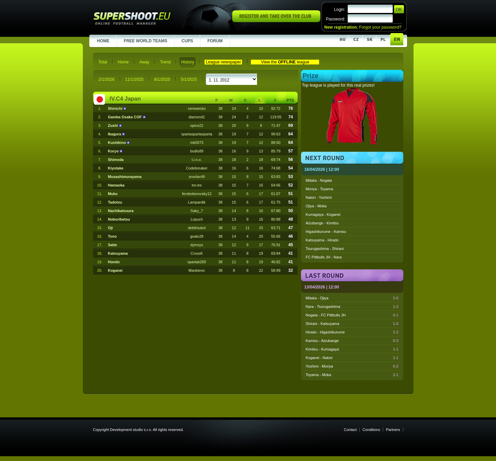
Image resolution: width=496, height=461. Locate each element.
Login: (339, 9)
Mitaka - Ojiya (352, 298)
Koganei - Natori (352, 358)
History (187, 62)
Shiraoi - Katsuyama (352, 324)
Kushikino (117, 142)
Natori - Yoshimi (319, 197)
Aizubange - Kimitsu (322, 223)
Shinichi (115, 108)
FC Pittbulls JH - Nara (324, 257)
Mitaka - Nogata (319, 180)
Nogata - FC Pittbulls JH (352, 315)
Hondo (114, 262)
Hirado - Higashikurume (352, 332)
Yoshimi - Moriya (352, 366)
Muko (113, 194)
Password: (335, 19)
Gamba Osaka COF (125, 117)
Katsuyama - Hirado (322, 240)
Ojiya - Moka (316, 206)
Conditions (371, 430)
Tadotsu (115, 202)
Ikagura (115, 134)
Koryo (114, 151)
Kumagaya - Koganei (323, 214)
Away (144, 62)
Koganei (115, 270)
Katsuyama (117, 253)
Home (123, 62)
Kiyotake (115, 168)
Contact (350, 430)
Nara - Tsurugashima (352, 306)
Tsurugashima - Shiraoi (325, 249)
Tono (112, 236)
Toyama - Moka (352, 375)
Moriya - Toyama (319, 189)
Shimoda (115, 160)
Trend (165, 62)
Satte (112, 245)
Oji (110, 228)
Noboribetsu (119, 219)
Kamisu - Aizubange (352, 341)
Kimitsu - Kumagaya (352, 349)
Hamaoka (116, 185)
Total (103, 62)
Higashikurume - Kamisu (326, 231)
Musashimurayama (124, 177)
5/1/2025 (189, 79)
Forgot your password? (380, 27)
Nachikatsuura (120, 211)
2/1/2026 (107, 79)
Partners (393, 430)
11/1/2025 (134, 79)
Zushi (113, 125)
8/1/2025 (162, 79)
